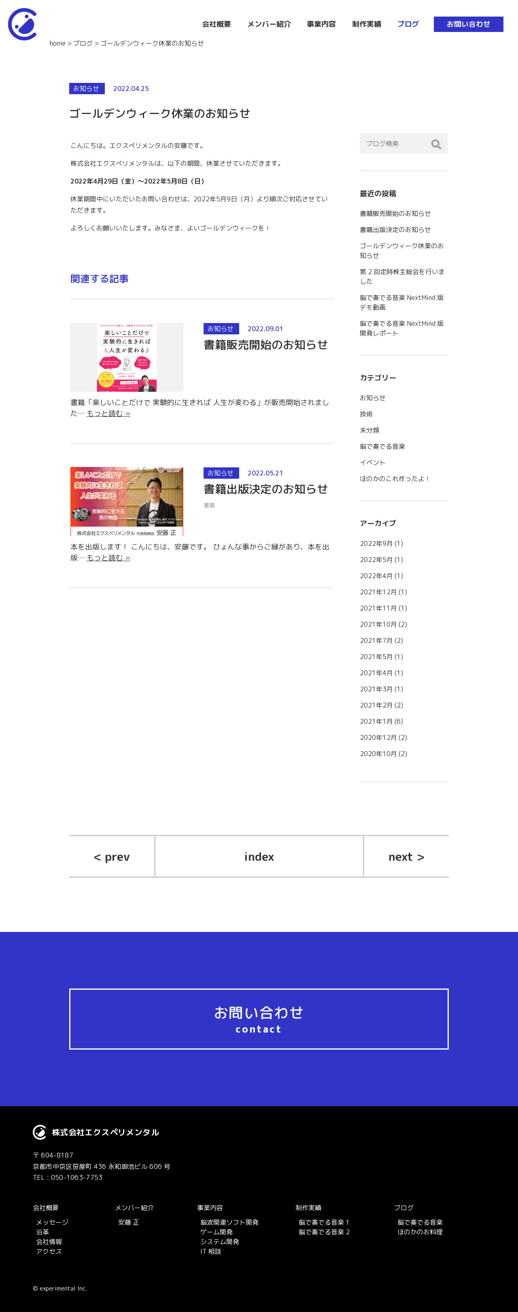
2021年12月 (378, 591)
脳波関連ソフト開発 (229, 1222)
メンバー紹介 (134, 1207)
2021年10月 (378, 624)
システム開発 (219, 1241)
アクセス (49, 1251)
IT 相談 (210, 1251)
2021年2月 (376, 705)
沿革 (42, 1231)
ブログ (83, 43)
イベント (373, 462)
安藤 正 (128, 1222)
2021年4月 (376, 672)
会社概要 (46, 1207)
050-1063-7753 (77, 1177)
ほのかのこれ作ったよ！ (395, 478)
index (259, 856)
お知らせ (86, 88)
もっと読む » (108, 413)
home (58, 43)
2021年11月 (378, 608)
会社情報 (49, 1241)
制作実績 (308, 1207)
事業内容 (210, 1207)
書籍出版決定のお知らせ (266, 489)
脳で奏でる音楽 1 (324, 1222)
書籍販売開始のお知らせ (266, 345)
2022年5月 (376, 559)
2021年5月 (376, 656)
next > (406, 856)
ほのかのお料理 (420, 1231)
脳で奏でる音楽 (382, 446)
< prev (111, 856)
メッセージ (52, 1222)
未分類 (369, 430)
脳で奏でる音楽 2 (324, 1231)
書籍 (209, 505)
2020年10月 (378, 753)
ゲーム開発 (216, 1231)
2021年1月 (376, 721)
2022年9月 (376, 543)
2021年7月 (376, 640)
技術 (366, 414)
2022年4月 (376, 575)
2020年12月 (378, 737)
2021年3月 (376, 689)
